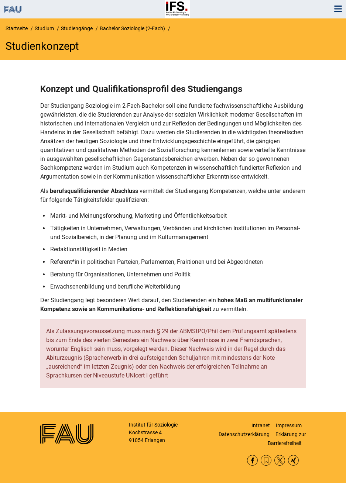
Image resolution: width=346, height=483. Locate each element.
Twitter (279, 460)
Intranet (260, 425)
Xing (293, 460)
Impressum (289, 425)
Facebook (252, 460)
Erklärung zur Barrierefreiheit (287, 438)
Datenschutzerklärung (244, 434)
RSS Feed (266, 460)
